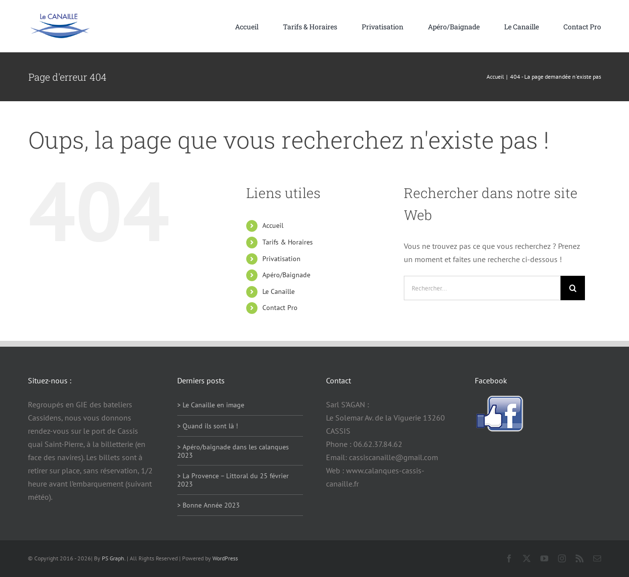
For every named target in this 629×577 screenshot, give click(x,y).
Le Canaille (278, 291)
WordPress (225, 558)
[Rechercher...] (482, 288)
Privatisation (281, 258)
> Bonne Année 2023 (208, 505)
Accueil (272, 225)
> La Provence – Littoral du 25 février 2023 (233, 479)
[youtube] (544, 558)
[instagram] (562, 558)
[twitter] (527, 558)
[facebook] (509, 558)
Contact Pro (280, 307)
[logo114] (60, 17)
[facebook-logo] (499, 399)
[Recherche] (572, 288)
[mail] (597, 558)
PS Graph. (113, 558)
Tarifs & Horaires (287, 242)
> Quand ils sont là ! (207, 426)
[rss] (579, 558)
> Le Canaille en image (210, 404)
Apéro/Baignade (286, 274)
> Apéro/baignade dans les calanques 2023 (233, 451)
